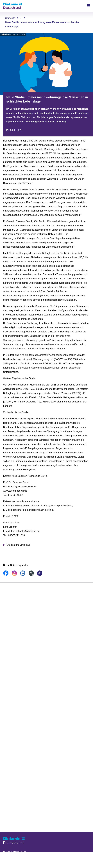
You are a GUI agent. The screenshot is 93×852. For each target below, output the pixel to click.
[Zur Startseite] (12, 6)
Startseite (10, 18)
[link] (5, 575)
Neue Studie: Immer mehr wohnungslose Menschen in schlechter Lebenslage (42, 24)
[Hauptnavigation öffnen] (88, 5)
